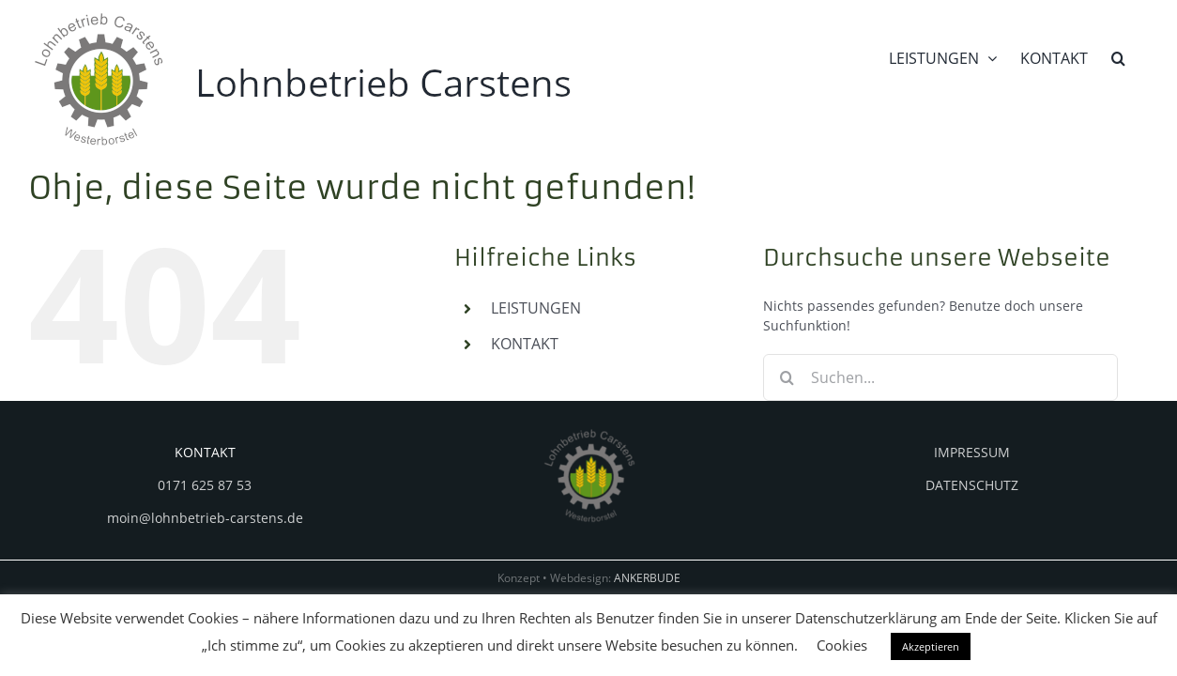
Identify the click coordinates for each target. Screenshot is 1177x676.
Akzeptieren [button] (930, 646)
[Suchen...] (940, 377)
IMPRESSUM (972, 452)
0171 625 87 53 (205, 485)
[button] (1142, 56)
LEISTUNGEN (536, 308)
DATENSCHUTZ (971, 485)
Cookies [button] (842, 645)
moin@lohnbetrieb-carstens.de (205, 518)
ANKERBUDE (647, 578)
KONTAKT (524, 343)
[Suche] (786, 377)
